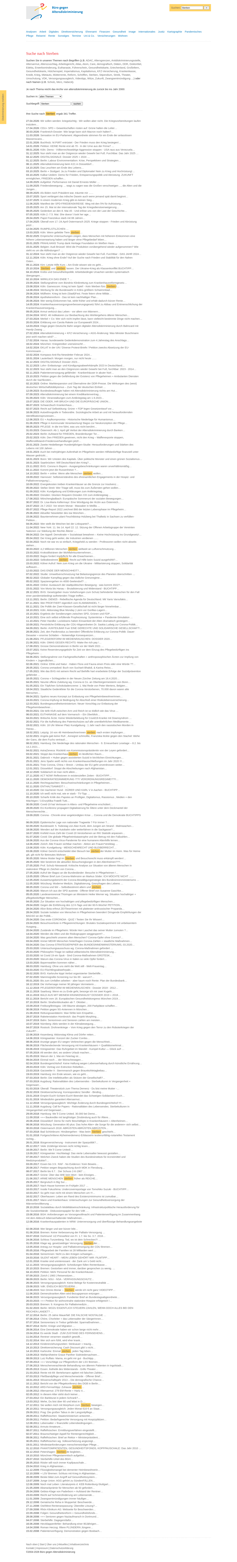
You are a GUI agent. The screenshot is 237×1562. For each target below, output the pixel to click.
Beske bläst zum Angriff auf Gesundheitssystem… (68, 1476)
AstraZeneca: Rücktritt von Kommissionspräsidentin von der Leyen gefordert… (85, 750)
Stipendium (105, 74)
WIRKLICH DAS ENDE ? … (56, 279)
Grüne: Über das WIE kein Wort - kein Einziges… (68, 1174)
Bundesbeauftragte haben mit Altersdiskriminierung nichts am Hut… (78, 390)
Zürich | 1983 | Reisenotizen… (57, 1275)
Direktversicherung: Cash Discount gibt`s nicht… (68, 1347)
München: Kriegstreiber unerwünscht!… (62, 343)
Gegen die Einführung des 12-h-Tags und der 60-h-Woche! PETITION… (81, 905)
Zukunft (99, 78)
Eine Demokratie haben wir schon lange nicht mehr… (70, 1329)
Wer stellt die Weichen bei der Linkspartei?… (66, 523)
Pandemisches (193, 31)
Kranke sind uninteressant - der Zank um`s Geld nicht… (72, 1261)
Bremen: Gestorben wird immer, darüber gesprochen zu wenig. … (77, 1268)
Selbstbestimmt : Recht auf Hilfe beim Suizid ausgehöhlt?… (79, 560)
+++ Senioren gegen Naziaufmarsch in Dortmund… (69, 1516)
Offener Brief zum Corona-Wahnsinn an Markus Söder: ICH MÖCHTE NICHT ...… (87, 876)
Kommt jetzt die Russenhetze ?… (59, 469)
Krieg (37, 74)
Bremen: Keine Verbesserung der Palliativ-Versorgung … (72, 1232)
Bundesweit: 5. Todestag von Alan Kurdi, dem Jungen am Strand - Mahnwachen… (87, 825)
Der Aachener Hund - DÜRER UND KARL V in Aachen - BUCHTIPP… (80, 789)
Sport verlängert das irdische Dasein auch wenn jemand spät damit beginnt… (84, 196)
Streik (116, 74)
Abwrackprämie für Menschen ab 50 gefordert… (67, 1487)
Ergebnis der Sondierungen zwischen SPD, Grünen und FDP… (76, 613)
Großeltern (133, 67)
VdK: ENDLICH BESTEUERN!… (59, 1286)
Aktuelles (63, 1544)
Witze (90, 78)
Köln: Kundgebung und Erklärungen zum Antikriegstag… (72, 491)
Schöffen (82, 74)
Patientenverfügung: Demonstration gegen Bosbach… (71, 1530)
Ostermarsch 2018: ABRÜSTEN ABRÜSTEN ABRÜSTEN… (74, 1128)
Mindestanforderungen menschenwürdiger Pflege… (69, 1444)
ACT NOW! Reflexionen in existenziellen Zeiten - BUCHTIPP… (76, 775)
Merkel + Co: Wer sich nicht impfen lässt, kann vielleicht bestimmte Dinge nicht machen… (91, 318)
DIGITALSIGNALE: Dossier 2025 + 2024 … (65, 156)
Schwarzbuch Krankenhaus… (57, 405)
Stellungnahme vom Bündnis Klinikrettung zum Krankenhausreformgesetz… (83, 282)
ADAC (89, 60)
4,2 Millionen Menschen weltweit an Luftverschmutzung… (78, 549)
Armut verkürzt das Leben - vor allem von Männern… (70, 311)
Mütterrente (59, 74)
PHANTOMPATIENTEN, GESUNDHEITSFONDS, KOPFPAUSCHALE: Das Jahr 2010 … (90, 1448)
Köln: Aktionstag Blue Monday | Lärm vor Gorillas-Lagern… (73, 610)
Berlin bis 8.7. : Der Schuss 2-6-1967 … (63, 1171)
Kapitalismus (88, 71)
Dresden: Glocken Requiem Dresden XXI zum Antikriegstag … (75, 494)
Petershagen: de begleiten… (61, 1452)
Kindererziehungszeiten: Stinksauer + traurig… (67, 1343)
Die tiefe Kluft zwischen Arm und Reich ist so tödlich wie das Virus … (79, 710)
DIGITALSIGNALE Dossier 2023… (60, 361)
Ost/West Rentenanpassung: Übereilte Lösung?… (68, 1505)
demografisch (104, 64)
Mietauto (47, 74)
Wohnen (123, 35)
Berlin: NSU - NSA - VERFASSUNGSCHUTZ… (67, 1279)
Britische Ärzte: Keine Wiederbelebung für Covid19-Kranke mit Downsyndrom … (86, 718)
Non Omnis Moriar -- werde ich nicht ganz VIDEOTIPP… (78, 1290)
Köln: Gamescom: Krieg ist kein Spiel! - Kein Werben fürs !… (79, 286)
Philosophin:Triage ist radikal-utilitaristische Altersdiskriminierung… (78, 951)
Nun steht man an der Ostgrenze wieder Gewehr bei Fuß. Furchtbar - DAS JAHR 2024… (90, 253)
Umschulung (33, 78)
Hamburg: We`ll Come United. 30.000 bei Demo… (68, 1113)
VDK (44, 78)
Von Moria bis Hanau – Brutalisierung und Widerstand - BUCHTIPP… (79, 588)
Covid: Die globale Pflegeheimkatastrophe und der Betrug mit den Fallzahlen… (85, 836)
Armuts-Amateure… (51, 1426)
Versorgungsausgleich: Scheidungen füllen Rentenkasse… (73, 1264)
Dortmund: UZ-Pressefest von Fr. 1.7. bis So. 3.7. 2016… (73, 1235)
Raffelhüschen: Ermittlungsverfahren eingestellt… (68, 1430)
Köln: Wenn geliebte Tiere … (61, 232)
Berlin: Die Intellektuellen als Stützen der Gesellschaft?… (72, 1077)
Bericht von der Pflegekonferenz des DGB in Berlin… (70, 1383)
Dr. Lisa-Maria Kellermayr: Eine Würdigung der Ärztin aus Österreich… (80, 502)
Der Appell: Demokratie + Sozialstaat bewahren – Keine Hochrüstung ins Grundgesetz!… (91, 534)
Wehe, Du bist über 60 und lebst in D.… (63, 1401)
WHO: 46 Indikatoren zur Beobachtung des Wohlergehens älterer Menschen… (85, 315)
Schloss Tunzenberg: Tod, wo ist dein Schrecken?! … (70, 1239)
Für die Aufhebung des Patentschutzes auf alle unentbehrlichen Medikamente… (85, 721)
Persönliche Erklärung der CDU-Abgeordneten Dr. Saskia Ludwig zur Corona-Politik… (89, 624)
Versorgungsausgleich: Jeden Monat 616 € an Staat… (71, 1408)
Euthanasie (64, 67)
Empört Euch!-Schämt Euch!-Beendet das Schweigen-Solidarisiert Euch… (82, 1095)
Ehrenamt (91, 31)
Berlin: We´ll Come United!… (56, 1149)
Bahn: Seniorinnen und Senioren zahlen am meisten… (71, 1020)
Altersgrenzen (102, 60)
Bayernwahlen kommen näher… (58, 962)
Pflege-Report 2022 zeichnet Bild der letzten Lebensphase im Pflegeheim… (83, 509)
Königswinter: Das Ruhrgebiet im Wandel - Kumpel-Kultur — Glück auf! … (82, 1048)
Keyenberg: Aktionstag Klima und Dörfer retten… (68, 1034)
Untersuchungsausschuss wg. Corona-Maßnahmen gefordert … (76, 948)
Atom (85, 64)
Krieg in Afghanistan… (53, 1466)
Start (42, 1544)
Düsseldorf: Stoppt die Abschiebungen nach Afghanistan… (73, 768)
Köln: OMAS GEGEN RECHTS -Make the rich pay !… (71, 642)
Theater (125, 74)
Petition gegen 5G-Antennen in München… (64, 1009)
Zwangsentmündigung (117, 78)
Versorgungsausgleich (61, 78)
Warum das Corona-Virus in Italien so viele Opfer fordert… (73, 959)
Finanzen (104, 31)
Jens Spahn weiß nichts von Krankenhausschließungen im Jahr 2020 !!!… (82, 761)
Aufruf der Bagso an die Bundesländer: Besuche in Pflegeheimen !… (79, 872)
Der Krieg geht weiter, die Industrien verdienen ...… (69, 538)
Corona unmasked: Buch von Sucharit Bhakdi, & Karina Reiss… (76, 667)
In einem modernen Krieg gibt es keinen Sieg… (67, 200)
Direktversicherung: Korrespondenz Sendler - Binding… (72, 1092)
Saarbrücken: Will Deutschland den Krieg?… (65, 462)
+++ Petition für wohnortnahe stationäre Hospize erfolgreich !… (76, 1300)
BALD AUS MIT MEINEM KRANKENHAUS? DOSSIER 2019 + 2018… (80, 994)
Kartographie (174, 31)
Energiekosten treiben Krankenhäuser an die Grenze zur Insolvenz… (79, 484)
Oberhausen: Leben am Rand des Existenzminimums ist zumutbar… (79, 1196)
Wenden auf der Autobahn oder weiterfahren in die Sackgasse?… (77, 829)
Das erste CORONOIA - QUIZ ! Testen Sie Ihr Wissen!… (72, 919)
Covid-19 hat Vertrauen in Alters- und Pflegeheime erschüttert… (76, 804)
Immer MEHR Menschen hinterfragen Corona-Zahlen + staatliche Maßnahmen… (86, 941)
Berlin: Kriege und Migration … (57, 1325)
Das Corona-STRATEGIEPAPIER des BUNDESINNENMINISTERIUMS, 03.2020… (87, 944)
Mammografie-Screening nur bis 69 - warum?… (67, 977)
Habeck (68, 82)
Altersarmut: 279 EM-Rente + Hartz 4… (62, 1390)
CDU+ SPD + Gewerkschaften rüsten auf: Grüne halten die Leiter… (78, 128)
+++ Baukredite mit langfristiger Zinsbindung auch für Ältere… (75, 1117)
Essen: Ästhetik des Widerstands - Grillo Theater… (69, 1369)
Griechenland (117, 67)
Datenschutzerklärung (61, 1548)
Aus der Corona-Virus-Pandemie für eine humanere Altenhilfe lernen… (80, 840)
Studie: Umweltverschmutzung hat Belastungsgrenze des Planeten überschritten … (87, 574)
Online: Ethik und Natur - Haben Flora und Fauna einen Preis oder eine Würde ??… (88, 664)
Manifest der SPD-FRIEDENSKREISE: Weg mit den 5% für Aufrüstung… (81, 203)
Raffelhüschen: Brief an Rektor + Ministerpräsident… (70, 1437)
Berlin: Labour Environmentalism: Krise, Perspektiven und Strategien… (80, 160)
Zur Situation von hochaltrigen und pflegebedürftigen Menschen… (77, 901)
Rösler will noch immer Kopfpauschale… (63, 1462)
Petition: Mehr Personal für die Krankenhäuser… (68, 1271)
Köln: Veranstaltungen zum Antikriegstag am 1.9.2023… (72, 397)
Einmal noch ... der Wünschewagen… (61, 1059)
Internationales (146, 31)
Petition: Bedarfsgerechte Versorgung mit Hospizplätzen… (73, 1419)
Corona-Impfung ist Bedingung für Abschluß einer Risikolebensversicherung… (84, 700)
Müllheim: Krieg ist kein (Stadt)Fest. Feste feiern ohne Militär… (76, 293)
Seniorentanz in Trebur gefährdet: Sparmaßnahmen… (71, 1322)
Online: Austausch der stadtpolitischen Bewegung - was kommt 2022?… (81, 584)
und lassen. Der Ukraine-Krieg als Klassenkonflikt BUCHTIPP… (87, 268)
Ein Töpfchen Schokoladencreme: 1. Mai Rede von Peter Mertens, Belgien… (84, 685)
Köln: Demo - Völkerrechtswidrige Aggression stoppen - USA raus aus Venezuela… (87, 149)
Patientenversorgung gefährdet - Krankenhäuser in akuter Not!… (77, 372)
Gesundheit (119, 31)
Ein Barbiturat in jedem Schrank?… (60, 1397)
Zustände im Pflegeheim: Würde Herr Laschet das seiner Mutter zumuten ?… (84, 930)
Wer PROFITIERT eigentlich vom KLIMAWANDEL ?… (71, 602)
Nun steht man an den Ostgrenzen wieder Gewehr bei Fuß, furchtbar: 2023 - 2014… (88, 369)
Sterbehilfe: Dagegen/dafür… (57, 1520)
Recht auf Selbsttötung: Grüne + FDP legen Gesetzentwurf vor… (77, 408)
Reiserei (41, 35)
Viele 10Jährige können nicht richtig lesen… (65, 1146)
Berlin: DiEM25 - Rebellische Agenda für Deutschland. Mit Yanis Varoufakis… (84, 599)
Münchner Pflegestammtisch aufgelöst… (63, 1455)
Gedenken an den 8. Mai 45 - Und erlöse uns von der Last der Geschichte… (83, 210)
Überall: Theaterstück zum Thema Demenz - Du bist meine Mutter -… (79, 1088)
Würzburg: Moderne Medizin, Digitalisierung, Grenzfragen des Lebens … (81, 883)
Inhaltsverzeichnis (79, 1544)
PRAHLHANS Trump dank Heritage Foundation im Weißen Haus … (78, 243)
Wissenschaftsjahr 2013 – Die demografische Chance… (72, 1379)
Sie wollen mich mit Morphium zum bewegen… (72, 1405)
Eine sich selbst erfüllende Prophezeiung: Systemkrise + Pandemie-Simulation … (86, 617)
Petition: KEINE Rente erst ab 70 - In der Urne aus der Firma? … (77, 146)
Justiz (161, 31)
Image (132, 31)
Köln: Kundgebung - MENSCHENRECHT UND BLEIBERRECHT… (78, 847)
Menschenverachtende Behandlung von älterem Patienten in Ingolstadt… (82, 1365)
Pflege (30, 35)
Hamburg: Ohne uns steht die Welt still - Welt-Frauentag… (73, 966)
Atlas (78, 64)
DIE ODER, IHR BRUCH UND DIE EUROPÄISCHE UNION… (75, 401)
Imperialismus (72, 71)
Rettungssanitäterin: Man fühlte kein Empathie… (67, 1012)
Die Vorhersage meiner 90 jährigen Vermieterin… (68, 984)
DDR (125, 64)
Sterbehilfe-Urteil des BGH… (56, 1459)
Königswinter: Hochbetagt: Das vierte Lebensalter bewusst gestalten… (80, 1153)
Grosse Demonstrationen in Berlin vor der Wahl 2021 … (72, 646)
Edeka (30, 67)
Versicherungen (106, 35)
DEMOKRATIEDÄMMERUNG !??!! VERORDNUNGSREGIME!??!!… (79, 779)
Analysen (31, 31)
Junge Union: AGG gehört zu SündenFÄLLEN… (67, 1480)
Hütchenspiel (55, 71)
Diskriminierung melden (2, 107)
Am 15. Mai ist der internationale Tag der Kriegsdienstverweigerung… (79, 207)
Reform (71, 74)
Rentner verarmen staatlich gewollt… (61, 1336)
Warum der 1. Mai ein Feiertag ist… (60, 1056)
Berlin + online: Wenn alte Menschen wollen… (71, 473)
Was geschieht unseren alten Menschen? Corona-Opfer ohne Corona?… (81, 937)
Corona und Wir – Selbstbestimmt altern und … (72, 887)
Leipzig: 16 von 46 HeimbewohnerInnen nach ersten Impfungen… (82, 732)
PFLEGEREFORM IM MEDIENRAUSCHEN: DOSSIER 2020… (76, 638)
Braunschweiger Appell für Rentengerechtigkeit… (68, 1433)
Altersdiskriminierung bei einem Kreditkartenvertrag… (70, 394)
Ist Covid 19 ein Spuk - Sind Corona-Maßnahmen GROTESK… (76, 955)
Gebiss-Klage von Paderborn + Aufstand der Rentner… (71, 1491)
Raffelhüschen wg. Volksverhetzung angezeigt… (67, 1441)
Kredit (29, 74)
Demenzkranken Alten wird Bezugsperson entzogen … (71, 1293)
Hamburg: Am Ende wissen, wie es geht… (64, 1074)
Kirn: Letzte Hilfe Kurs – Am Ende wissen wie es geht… (71, 264)
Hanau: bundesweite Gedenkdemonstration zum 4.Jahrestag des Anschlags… (84, 340)
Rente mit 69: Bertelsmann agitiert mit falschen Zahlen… (72, 1372)
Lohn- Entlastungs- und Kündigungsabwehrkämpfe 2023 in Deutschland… (82, 365)
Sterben (93, 74)
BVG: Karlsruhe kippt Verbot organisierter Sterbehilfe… (71, 973)
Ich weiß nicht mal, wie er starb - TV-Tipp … (65, 793)
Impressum (42, 1548)
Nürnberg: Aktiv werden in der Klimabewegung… (68, 1023)
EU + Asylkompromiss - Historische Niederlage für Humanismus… (78, 419)
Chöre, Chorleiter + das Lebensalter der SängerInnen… (72, 1318)
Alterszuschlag (49, 64)
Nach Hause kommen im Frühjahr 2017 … (64, 1185)
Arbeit (42, 31)
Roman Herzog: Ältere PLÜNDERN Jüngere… (66, 1527)
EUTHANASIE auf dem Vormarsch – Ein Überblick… (70, 714)
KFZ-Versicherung (107, 71)
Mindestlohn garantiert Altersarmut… (61, 1099)
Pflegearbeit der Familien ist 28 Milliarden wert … (68, 1250)
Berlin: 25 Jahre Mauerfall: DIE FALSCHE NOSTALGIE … (73, 1315)
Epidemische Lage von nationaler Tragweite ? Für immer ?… (75, 822)
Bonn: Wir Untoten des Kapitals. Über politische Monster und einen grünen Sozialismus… (91, 459)
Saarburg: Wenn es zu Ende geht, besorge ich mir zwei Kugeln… (77, 991)
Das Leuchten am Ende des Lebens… (62, 167)
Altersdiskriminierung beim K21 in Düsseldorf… (67, 164)
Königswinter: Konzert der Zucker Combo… (65, 1038)
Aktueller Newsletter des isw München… (63, 512)
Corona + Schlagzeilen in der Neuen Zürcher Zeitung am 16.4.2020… (79, 678)
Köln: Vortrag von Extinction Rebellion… (63, 1066)
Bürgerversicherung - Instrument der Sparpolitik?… (69, 1142)
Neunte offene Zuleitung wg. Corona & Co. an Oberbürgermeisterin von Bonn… (85, 682)
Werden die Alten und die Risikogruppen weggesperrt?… (72, 933)
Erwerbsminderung (45, 67)
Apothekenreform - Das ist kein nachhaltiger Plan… (69, 297)
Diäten (117, 64)
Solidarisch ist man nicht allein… (58, 771)
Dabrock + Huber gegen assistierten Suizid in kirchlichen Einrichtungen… (82, 757)
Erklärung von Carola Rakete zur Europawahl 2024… (70, 322)
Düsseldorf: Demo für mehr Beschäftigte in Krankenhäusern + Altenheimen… (84, 1120)
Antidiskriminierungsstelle (125, 60)
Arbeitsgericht (66, 64)
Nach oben (32, 1544)
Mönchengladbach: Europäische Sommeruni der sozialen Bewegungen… (82, 498)
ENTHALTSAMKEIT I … (54, 786)
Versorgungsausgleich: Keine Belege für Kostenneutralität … (74, 1282)
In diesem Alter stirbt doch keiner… (60, 1394)
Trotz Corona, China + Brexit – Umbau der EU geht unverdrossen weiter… (82, 764)
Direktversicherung (72, 31)
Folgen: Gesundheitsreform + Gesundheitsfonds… (69, 1512)
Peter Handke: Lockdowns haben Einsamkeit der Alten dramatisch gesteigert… (85, 620)
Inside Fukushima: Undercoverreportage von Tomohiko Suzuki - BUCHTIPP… (84, 1189)
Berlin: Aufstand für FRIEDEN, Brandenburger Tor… (69, 433)
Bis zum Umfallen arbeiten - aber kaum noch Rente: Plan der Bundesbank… (83, 980)
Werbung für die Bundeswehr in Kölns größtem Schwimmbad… (76, 289)
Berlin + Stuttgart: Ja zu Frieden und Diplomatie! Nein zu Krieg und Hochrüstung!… (87, 171)
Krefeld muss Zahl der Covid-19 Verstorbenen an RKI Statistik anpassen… (82, 833)
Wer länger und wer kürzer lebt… (59, 1228)
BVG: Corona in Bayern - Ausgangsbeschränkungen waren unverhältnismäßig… (86, 466)
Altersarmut (32, 64)
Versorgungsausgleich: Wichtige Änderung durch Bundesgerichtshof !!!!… (82, 1102)
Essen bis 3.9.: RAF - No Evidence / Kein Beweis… (69, 1164)
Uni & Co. (89, 35)
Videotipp (80, 78)
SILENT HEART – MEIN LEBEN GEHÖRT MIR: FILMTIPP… (75, 1257)
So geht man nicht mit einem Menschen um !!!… (67, 1192)
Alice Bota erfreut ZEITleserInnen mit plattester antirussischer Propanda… (82, 908)
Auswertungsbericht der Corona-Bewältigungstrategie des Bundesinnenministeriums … (89, 879)
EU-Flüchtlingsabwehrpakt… (56, 969)
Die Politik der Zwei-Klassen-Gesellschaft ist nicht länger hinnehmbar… (80, 606)
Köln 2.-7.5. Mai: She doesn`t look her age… (65, 214)
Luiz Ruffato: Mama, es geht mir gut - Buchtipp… (68, 1358)
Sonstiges (63, 35)
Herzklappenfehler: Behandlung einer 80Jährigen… (69, 1523)
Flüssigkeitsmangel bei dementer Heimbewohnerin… (70, 1469)
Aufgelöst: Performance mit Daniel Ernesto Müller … (70, 182)
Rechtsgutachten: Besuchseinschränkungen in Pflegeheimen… (76, 782)
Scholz (51, 82)
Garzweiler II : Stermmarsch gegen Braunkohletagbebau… (73, 1070)
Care (92, 64)
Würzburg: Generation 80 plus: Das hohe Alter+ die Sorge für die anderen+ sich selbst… (90, 1124)
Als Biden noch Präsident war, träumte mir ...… (66, 192)
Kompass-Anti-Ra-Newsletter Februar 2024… (66, 354)
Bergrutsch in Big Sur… (53, 1182)
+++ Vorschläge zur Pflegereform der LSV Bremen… (70, 1361)
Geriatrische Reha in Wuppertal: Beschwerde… (67, 1502)
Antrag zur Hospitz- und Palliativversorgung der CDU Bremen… (76, 1246)
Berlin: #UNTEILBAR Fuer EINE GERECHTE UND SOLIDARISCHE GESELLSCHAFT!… (91, 628)
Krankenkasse (127, 71)
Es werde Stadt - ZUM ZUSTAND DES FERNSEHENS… (72, 1333)
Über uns (51, 1544)
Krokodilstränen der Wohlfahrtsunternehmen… (66, 552)
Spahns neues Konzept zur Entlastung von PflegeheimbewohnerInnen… (81, 696)
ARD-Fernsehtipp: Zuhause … (62, 1387)
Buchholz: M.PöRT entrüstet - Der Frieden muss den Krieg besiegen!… (80, 142)
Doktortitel (135, 64)
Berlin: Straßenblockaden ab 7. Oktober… (64, 1002)
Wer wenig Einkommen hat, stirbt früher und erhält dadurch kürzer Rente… (82, 300)
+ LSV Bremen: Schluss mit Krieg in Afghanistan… (69, 1473)
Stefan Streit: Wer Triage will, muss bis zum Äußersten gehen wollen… (80, 487)
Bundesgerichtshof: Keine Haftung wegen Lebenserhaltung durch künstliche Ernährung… (91, 1063)
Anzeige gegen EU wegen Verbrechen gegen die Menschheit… (76, 1041)
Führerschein (79, 67)
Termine (76, 35)
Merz (59, 82)
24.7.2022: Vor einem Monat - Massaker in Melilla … (70, 505)
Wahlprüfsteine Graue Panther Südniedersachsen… (69, 1354)
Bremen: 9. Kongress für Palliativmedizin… (64, 1304)
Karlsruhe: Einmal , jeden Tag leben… (66, 1351)
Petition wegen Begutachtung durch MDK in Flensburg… (72, 1167)
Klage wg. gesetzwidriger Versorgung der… (70, 1243)
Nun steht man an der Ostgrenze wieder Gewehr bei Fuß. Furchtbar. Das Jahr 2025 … (89, 153)
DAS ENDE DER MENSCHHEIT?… (60, 570)
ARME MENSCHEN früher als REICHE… (69, 1178)
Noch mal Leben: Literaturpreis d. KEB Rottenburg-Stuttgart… (75, 1484)
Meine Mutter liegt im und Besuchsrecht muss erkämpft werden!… (83, 858)
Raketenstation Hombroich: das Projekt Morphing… (69, 1016)
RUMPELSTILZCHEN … (54, 228)
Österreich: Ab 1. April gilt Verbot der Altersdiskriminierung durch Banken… (82, 430)
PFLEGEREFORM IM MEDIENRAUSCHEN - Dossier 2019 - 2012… (79, 987)
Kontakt (30, 1548)
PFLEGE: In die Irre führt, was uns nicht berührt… (68, 426)
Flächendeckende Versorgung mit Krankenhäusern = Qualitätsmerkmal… (82, 1045)
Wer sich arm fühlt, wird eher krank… (61, 1340)
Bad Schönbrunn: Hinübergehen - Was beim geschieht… (78, 1132)
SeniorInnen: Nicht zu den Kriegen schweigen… (67, 1253)
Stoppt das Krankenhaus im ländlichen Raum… (72, 754)
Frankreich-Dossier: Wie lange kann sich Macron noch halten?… (77, 131)
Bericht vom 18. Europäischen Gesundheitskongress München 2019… (80, 998)
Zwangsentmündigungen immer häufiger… (64, 1498)
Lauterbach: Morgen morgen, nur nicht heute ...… (68, 358)
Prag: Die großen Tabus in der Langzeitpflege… (67, 1412)
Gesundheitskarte (98, 67)
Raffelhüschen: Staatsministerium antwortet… (66, 1415)
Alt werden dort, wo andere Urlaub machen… (66, 1052)
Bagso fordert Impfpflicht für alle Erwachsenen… (67, 556)
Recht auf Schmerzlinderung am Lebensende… (67, 1494)
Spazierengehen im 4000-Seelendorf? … (63, 581)
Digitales (54, 31)
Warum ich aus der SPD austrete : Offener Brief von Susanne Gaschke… (82, 890)
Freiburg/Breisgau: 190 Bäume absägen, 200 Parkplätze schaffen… (78, 1005)
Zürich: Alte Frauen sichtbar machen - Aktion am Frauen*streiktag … (79, 843)
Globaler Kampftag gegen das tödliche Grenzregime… (71, 577)
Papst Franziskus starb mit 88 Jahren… (62, 218)
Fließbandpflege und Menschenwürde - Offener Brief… (71, 1376)
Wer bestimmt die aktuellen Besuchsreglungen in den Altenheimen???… (81, 861)
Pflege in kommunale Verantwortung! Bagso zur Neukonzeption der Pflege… (83, 423)
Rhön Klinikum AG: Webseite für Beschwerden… (68, 1509)
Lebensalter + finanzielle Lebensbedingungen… (67, 1423)
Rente (51, 35)
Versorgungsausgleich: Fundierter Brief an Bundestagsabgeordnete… (80, 1297)
